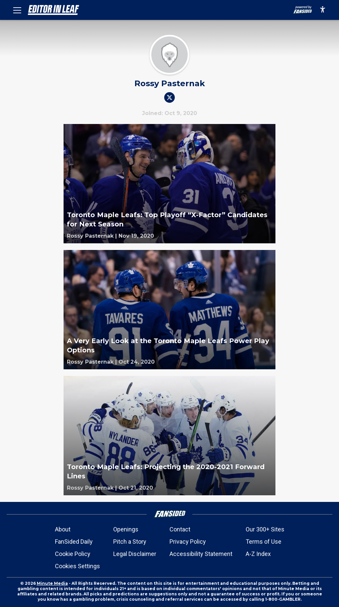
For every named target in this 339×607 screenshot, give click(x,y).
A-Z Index (258, 553)
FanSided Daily (74, 541)
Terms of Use (263, 541)
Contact (180, 529)
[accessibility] (322, 10)
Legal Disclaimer (134, 553)
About (63, 529)
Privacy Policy (188, 541)
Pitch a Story (129, 541)
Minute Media (52, 583)
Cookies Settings (77, 566)
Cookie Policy (72, 553)
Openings (125, 529)
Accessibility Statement (201, 553)
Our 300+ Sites (265, 529)
